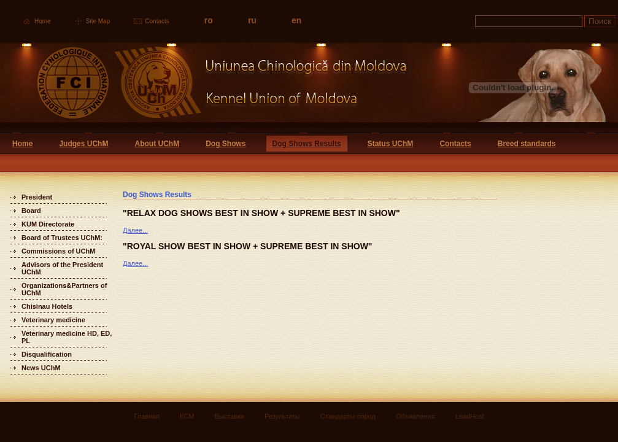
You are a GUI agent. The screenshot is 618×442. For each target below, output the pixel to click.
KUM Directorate (47, 224)
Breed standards (527, 143)
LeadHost (469, 416)
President (36, 197)
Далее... (135, 230)
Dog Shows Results (306, 143)
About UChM (156, 143)
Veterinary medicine (53, 320)
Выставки (229, 416)
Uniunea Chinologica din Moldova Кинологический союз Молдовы (204, 87)
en (296, 20)
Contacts (157, 21)
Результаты (282, 416)
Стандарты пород (348, 416)
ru (252, 20)
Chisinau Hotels (46, 306)
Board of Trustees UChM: (61, 237)
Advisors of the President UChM (62, 268)
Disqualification (46, 354)
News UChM (41, 367)
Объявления (415, 416)
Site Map (98, 21)
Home (42, 21)
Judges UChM (83, 143)
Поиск (600, 21)
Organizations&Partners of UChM (64, 289)
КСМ (187, 416)
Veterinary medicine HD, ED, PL (66, 337)
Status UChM (391, 143)
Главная (147, 416)
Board (31, 210)
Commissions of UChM (58, 251)
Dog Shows (225, 143)
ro (208, 20)
